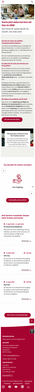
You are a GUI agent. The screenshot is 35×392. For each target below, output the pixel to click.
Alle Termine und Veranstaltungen (17, 315)
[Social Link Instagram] (4, 387)
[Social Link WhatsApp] (28, 387)
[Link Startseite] (3, 2)
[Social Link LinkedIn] (23, 387)
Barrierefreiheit (17, 383)
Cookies (27, 383)
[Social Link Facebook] (10, 387)
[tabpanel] (17, 181)
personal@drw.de (12, 355)
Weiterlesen (25, 241)
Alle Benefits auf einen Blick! (17, 200)
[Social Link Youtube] (16, 387)
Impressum (7, 383)
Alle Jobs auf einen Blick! (12, 119)
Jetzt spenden (7, 375)
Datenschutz (28, 381)
